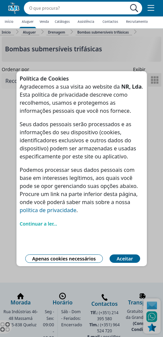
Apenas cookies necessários (64, 258)
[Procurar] (134, 8)
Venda (44, 21)
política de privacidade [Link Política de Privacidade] (48, 210)
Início (9, 21)
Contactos (110, 21)
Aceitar (125, 258)
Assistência (86, 21)
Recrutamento (137, 21)
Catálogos (62, 21)
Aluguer (28, 21)
